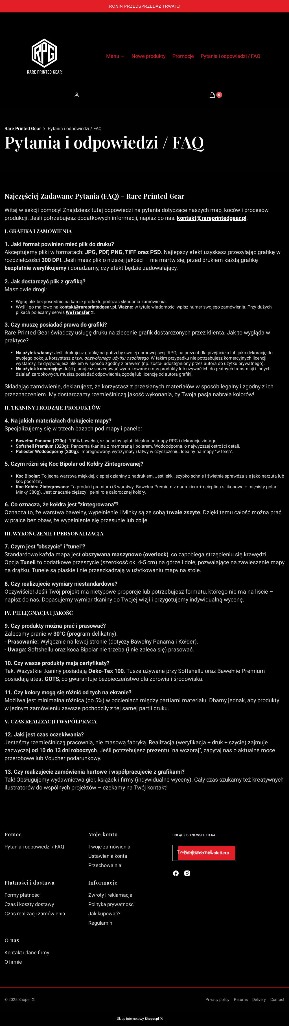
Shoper (24, 999)
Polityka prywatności (111, 904)
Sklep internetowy (138, 1019)
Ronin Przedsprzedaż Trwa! (142, 6)
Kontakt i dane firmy (27, 952)
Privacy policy (217, 999)
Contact (277, 999)
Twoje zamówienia (109, 847)
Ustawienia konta (107, 856)
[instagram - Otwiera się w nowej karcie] (187, 873)
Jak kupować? (104, 913)
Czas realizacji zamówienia (35, 913)
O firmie (13, 962)
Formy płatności (23, 895)
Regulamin (100, 923)
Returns (241, 999)
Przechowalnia (104, 865)
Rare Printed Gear (23, 128)
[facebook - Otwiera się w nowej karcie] (175, 873)
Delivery (259, 999)
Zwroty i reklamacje (110, 895)
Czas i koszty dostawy (29, 904)
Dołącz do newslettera (206, 853)
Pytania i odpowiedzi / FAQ (34, 847)
